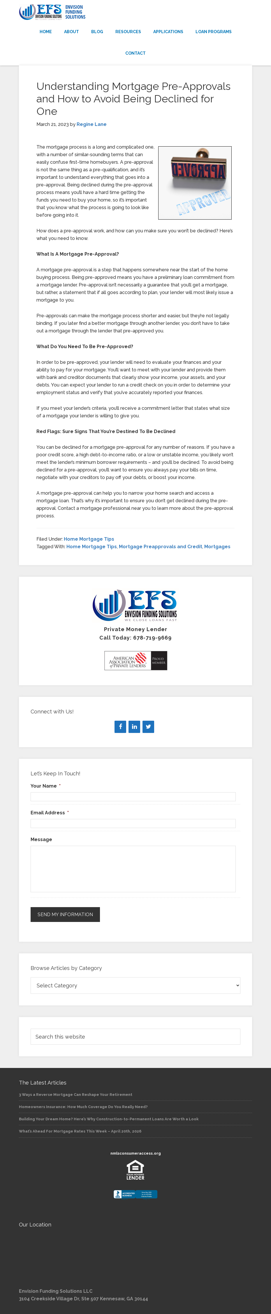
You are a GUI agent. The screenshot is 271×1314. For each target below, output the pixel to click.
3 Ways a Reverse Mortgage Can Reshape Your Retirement (75, 1094)
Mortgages (217, 546)
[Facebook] (120, 727)
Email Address (50, 813)
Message (41, 839)
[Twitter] (148, 727)
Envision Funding (135, 12)
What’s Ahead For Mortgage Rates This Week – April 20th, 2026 (80, 1131)
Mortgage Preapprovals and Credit (160, 546)
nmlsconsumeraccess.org (135, 1153)
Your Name (46, 786)
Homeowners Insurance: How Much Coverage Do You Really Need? (83, 1106)
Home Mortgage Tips (89, 539)
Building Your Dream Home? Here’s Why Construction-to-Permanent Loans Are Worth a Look (109, 1119)
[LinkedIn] (134, 727)
